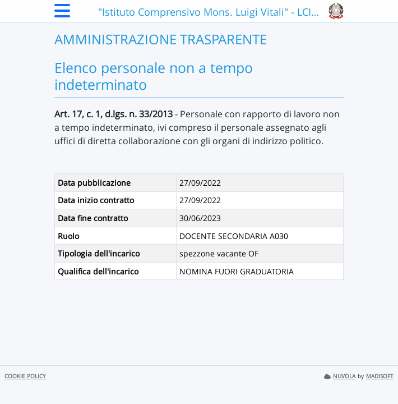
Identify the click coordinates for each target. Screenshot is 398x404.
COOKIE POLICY (25, 376)
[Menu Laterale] (62, 14)
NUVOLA (339, 376)
